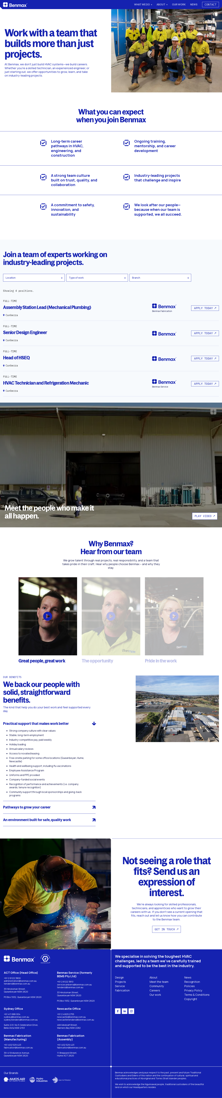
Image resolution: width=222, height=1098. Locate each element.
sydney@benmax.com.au (16, 1017)
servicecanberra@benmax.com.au (74, 984)
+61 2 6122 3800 (12, 978)
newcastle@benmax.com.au (71, 1017)
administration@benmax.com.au (20, 981)
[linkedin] (124, 1011)
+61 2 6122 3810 (65, 981)
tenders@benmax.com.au (17, 983)
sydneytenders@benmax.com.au (21, 1019)
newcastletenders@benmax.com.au (75, 1019)
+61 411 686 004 (12, 1014)
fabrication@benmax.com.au (18, 1047)
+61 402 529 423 (12, 1044)
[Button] (205, 308)
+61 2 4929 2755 (65, 1014)
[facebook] (118, 1011)
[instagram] (131, 1011)
